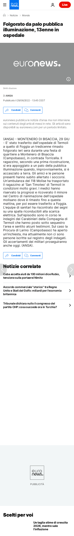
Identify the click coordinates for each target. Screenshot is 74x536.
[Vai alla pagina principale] (14, 5)
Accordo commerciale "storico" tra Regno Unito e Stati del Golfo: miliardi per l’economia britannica (32, 290)
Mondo (26, 15)
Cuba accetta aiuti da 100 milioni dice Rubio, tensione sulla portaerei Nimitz (31, 275)
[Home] (4, 15)
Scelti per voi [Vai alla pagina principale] (18, 515)
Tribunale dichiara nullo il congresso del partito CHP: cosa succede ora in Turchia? (30, 305)
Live (65, 4)
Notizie (14, 15)
